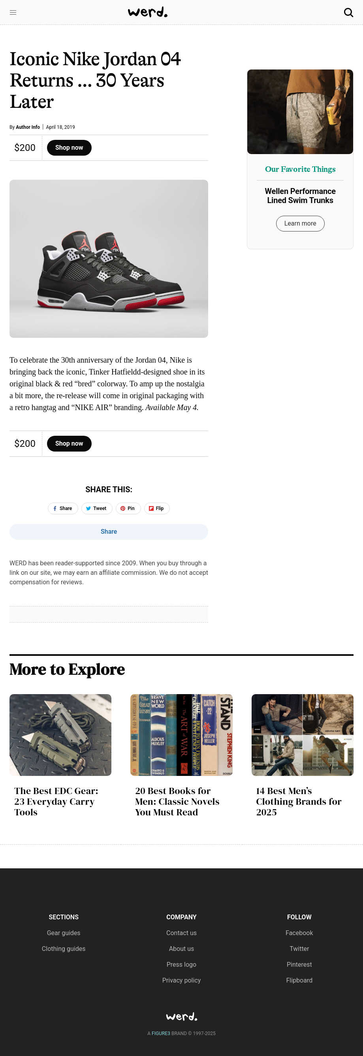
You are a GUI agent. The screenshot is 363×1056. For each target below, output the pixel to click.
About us (181, 948)
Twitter (299, 948)
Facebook (299, 933)
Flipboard (299, 980)
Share (109, 531)
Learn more (300, 223)
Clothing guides (64, 948)
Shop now (69, 147)
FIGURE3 (161, 1033)
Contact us (181, 933)
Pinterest (299, 964)
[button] (13, 12)
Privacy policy (181, 980)
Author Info (28, 127)
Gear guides (64, 933)
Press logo (181, 964)
